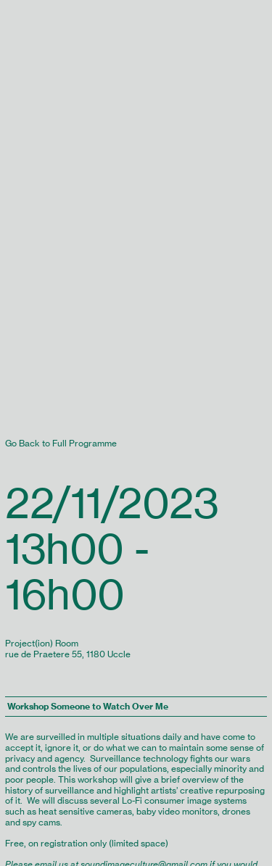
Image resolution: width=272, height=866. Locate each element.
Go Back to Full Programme (61, 443)
